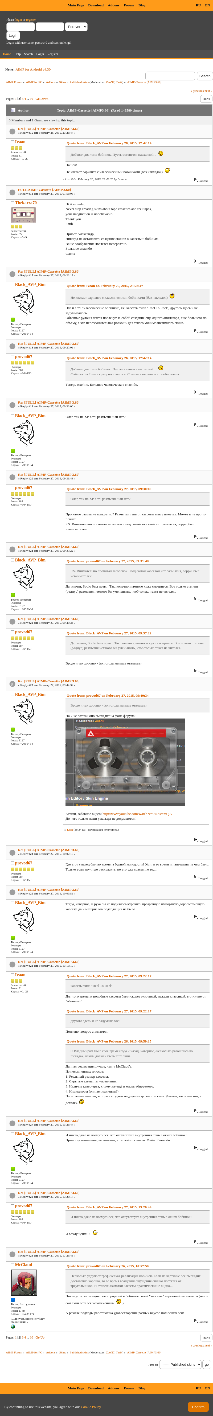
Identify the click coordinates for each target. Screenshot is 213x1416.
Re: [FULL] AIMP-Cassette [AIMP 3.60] (49, 129)
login (18, 20)
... (28, 99)
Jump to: (153, 1364)
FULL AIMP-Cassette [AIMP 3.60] (44, 190)
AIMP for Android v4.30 (33, 69)
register (30, 20)
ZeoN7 (110, 82)
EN (207, 5)
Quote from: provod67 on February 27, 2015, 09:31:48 (108, 561)
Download (96, 5)
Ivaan (20, 141)
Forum (129, 5)
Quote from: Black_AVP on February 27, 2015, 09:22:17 (109, 976)
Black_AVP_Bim (30, 284)
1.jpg (70, 829)
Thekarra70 (26, 202)
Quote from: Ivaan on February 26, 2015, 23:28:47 (105, 286)
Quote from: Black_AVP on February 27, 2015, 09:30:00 (109, 489)
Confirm (198, 1407)
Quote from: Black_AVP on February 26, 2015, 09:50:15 (109, 1041)
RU (198, 5)
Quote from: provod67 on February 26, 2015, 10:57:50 (108, 1266)
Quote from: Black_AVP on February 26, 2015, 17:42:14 (109, 143)
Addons (114, 5)
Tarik (119, 82)
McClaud (23, 1264)
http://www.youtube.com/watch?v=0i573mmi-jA (137, 814)
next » (208, 91)
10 (31, 99)
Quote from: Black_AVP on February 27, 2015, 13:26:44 (109, 1207)
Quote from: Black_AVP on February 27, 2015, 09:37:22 (109, 633)
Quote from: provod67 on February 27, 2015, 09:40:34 (108, 695)
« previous (197, 91)
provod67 (23, 356)
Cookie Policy (91, 1407)
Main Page (76, 5)
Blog (141, 5)
